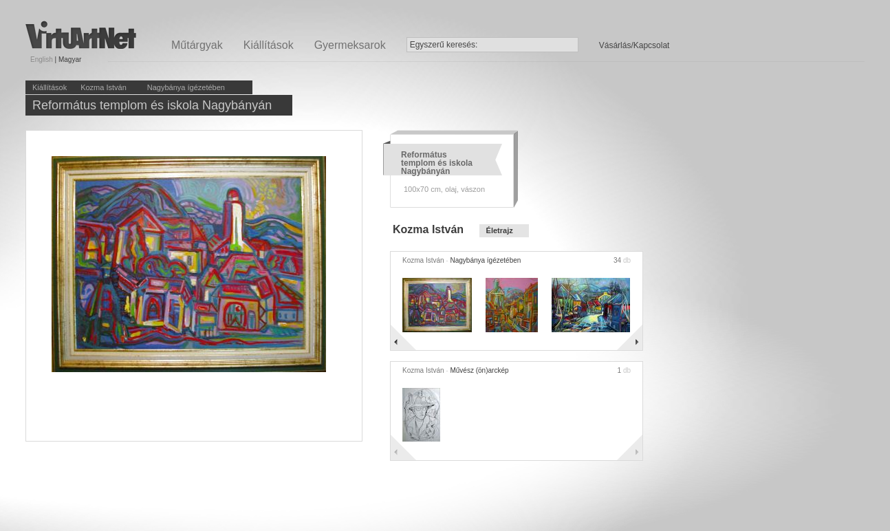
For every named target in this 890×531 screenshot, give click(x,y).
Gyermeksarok (350, 45)
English (41, 59)
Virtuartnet (80, 35)
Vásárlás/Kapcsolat (634, 45)
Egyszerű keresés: (444, 45)
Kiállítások (268, 45)
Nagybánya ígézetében (186, 87)
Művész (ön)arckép (479, 370)
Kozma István (103, 87)
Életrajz (499, 230)
